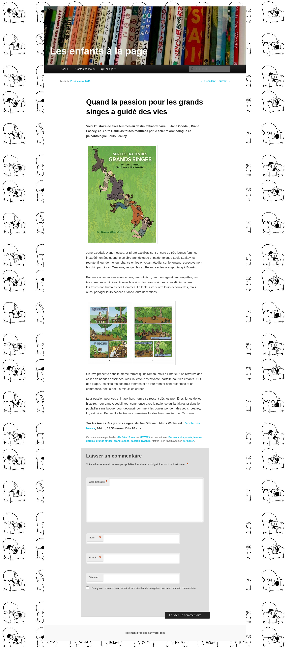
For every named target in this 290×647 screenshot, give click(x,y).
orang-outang (121, 441)
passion (135, 441)
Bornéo (172, 437)
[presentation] (113, 602)
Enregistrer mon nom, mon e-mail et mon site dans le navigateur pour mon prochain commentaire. (143, 588)
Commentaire (98, 482)
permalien (188, 441)
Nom (95, 538)
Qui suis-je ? (108, 68)
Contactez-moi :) (85, 68)
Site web (94, 577)
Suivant (224, 81)
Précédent (208, 81)
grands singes (104, 441)
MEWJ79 (145, 437)
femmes (197, 437)
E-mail (95, 558)
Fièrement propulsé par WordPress (145, 632)
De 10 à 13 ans (126, 437)
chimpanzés (185, 437)
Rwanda (145, 441)
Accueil (65, 68)
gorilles (90, 441)
